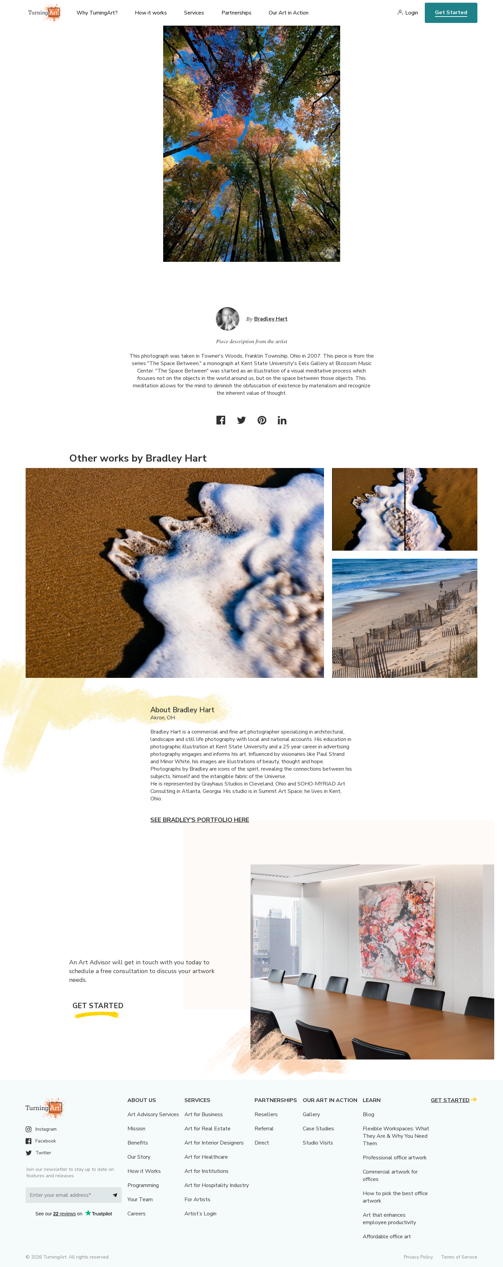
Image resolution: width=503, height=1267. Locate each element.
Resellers (266, 1114)
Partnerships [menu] (236, 13)
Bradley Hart (271, 319)
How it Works (144, 1171)
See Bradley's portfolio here (199, 820)
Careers (136, 1213)
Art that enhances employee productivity (389, 1218)
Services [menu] (194, 13)
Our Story (138, 1157)
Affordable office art (387, 1236)
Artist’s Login (200, 1213)
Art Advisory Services (153, 1114)
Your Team (140, 1199)
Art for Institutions (206, 1171)
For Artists (197, 1199)
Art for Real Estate (207, 1128)
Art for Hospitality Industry (216, 1185)
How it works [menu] (151, 13)
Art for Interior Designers (214, 1143)
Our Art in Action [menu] (288, 13)
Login (411, 13)
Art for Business (203, 1114)
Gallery (311, 1114)
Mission (136, 1128)
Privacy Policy (418, 1257)
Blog (368, 1114)
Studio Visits (318, 1143)
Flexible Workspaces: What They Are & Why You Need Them (396, 1136)
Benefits (137, 1143)
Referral (264, 1128)
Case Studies (318, 1128)
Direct (262, 1143)
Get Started (451, 12)
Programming (143, 1185)
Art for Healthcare (206, 1157)
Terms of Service (459, 1257)
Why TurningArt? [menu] (97, 13)
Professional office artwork (395, 1157)
